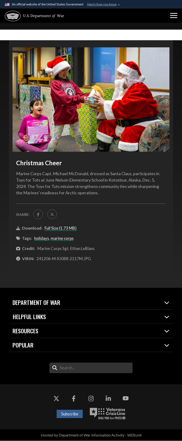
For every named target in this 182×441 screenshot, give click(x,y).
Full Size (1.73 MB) (61, 228)
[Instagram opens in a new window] (91, 399)
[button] (173, 15)
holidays (41, 238)
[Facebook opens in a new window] (74, 399)
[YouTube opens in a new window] (126, 399)
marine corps (62, 238)
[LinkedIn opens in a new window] (108, 399)
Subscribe (69, 413)
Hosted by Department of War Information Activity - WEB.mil (91, 435)
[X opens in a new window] (56, 399)
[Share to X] (52, 214)
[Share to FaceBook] (38, 214)
